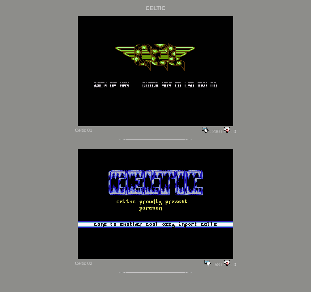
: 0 (230, 131)
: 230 (211, 131)
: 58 (211, 264)
